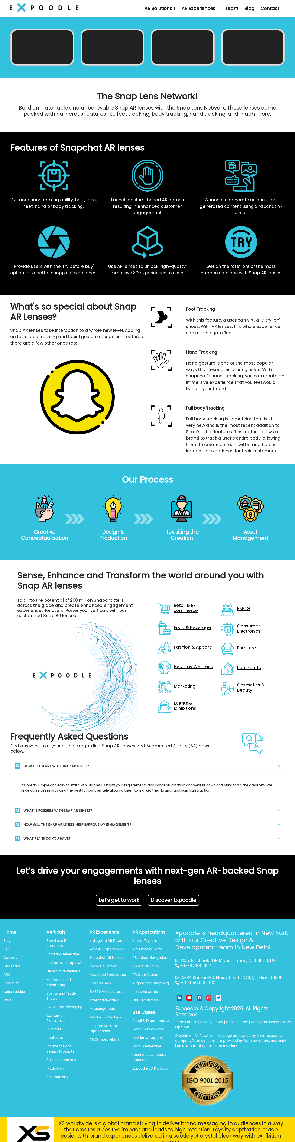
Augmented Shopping (150, 983)
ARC (6, 974)
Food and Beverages (63, 954)
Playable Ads (100, 983)
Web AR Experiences (106, 949)
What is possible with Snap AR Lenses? (53, 810)
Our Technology (145, 1000)
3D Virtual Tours (145, 966)
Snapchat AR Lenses (106, 957)
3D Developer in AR (62, 1059)
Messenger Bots (102, 1008)
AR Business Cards (147, 949)
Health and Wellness (63, 971)
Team (231, 8)
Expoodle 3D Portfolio (150, 1068)
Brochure (11, 983)
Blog (249, 8)
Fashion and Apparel (63, 962)
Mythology (55, 1068)
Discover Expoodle (173, 900)
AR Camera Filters (104, 1039)
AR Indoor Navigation (149, 957)
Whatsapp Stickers (105, 1017)
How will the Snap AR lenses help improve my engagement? (73, 824)
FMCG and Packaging (64, 1007)
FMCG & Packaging (148, 1029)
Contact (269, 8)
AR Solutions (160, 8)
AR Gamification (145, 974)
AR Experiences (200, 8)
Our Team (11, 966)
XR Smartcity (57, 1076)
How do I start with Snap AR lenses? (52, 766)
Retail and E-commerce (57, 943)
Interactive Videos (104, 1000)
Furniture (54, 1029)
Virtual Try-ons (145, 940)
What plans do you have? (43, 838)
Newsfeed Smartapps (107, 974)
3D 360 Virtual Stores (106, 991)
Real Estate (55, 1037)
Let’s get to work (119, 900)
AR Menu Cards (145, 991)
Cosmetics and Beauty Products (60, 1049)
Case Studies (14, 991)
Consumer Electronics (55, 1018)
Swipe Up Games (103, 966)
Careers (10, 957)
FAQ (6, 949)
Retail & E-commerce (150, 1020)
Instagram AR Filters (106, 940)
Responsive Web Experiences (103, 1028)
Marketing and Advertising (58, 982)
